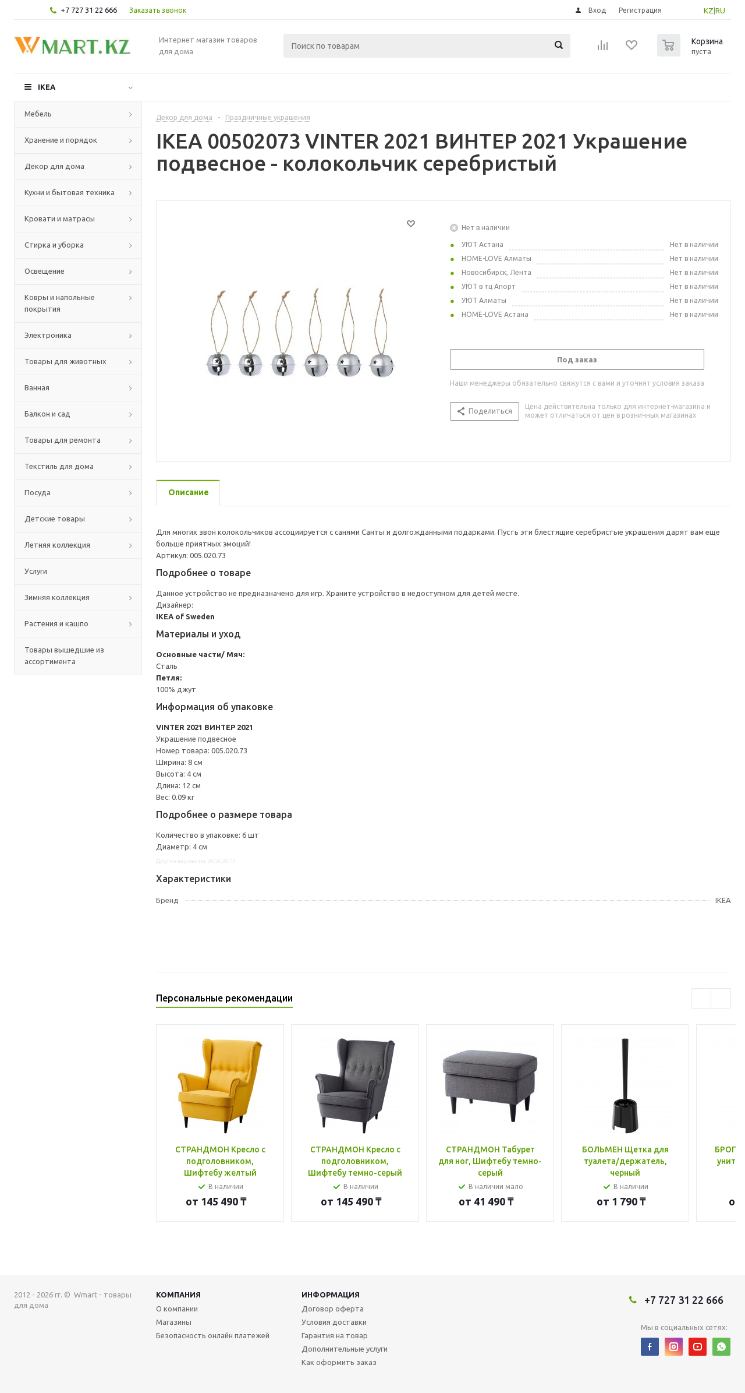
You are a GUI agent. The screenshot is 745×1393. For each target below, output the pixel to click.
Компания (178, 1294)
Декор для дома (54, 166)
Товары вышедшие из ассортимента (64, 655)
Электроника (48, 335)
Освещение (44, 271)
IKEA (46, 87)
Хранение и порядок (60, 140)
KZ (709, 10)
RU (720, 10)
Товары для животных (65, 361)
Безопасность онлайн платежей (212, 1335)
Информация (330, 1294)
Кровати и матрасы (59, 218)
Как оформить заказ (339, 1362)
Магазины (173, 1322)
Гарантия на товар (334, 1335)
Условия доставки (334, 1322)
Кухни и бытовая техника (69, 192)
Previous (701, 998)
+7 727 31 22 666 (89, 10)
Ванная (36, 387)
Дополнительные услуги (344, 1349)
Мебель (38, 114)
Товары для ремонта (62, 440)
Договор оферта (332, 1308)
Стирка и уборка (54, 245)
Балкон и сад (47, 414)
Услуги (35, 571)
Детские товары (54, 518)
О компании (177, 1308)
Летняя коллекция (57, 545)
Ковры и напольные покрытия (59, 303)
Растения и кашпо (56, 623)
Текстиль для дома (59, 466)
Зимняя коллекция (57, 597)
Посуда (37, 492)
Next (720, 998)
